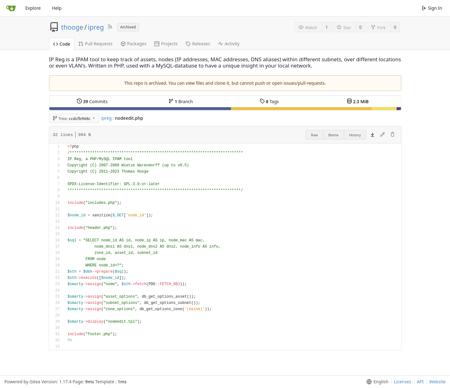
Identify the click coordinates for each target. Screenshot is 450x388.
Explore (33, 8)
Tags (269, 101)
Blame (333, 135)
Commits (92, 101)
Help (57, 8)
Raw (314, 135)
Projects (165, 44)
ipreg (96, 27)
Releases (198, 44)
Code (61, 44)
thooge (72, 27)
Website (437, 382)
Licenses (403, 382)
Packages (134, 44)
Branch (180, 101)
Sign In (432, 8)
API (420, 382)
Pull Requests (95, 44)
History (355, 135)
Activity (228, 44)
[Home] (11, 8)
